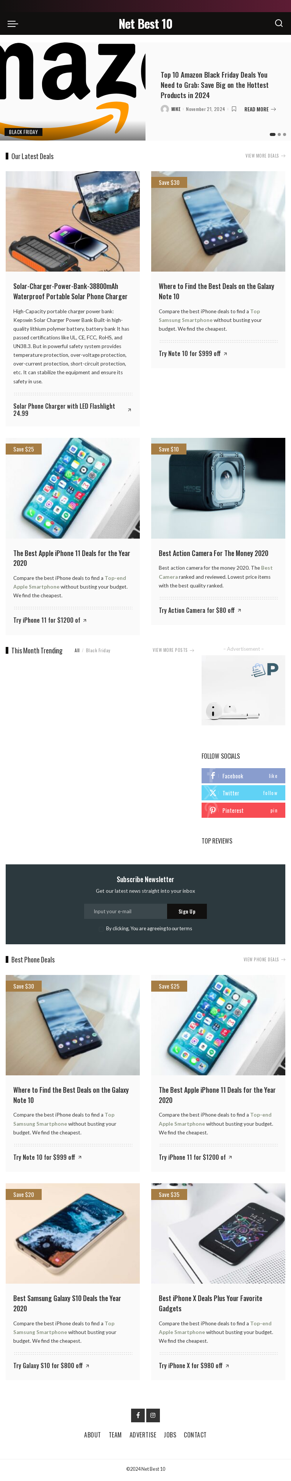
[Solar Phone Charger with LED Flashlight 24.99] (72, 409)
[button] (272, 134)
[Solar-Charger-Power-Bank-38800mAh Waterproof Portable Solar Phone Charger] (73, 221)
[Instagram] (153, 1417)
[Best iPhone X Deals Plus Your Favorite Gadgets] (218, 1235)
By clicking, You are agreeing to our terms (149, 931)
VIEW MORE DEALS (264, 155)
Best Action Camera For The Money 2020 (213, 553)
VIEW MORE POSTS (172, 649)
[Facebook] (138, 1417)
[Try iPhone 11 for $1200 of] (50, 619)
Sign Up (187, 914)
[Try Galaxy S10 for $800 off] (51, 1367)
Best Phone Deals (33, 962)
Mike (175, 108)
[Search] (278, 23)
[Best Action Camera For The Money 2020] (218, 487)
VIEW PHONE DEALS (263, 962)
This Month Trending (37, 650)
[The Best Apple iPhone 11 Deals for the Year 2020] (73, 487)
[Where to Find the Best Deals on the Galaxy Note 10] (218, 221)
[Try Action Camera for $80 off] (200, 609)
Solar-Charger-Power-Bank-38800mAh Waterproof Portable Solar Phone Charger (70, 291)
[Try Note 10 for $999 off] (193, 353)
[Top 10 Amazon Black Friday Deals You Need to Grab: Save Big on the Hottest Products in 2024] (73, 91)
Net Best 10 (145, 23)
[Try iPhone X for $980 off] (194, 1367)
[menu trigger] (15, 23)
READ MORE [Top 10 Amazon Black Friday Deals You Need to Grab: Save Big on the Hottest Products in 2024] (260, 108)
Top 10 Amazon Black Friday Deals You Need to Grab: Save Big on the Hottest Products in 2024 (218, 84)
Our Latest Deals (32, 156)
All (77, 649)
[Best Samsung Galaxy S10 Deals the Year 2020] (73, 1235)
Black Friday (24, 132)
